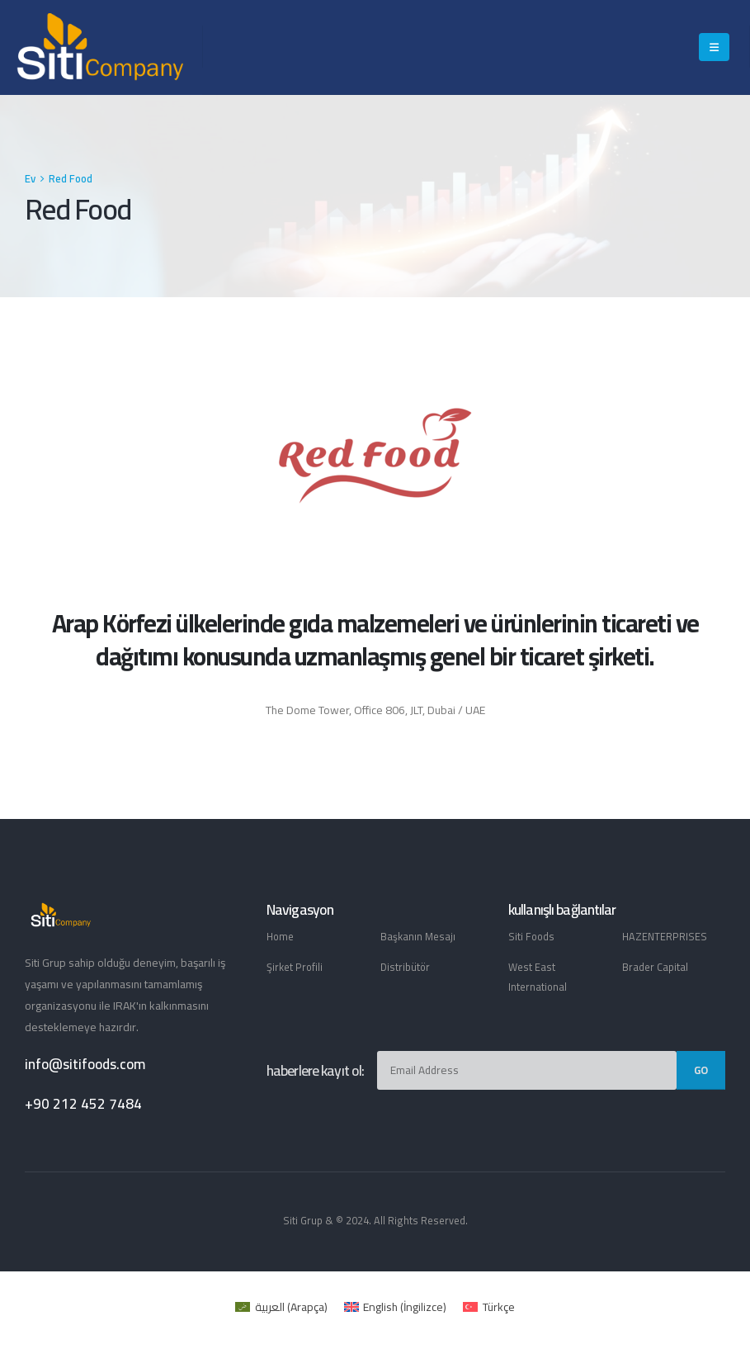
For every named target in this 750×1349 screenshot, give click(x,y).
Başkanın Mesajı (417, 936)
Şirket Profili (295, 967)
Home (280, 936)
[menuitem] (281, 1306)
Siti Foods (531, 936)
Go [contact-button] (701, 1070)
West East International (537, 977)
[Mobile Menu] (714, 47)
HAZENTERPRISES (664, 936)
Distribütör (405, 967)
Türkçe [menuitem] (499, 1307)
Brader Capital (655, 967)
